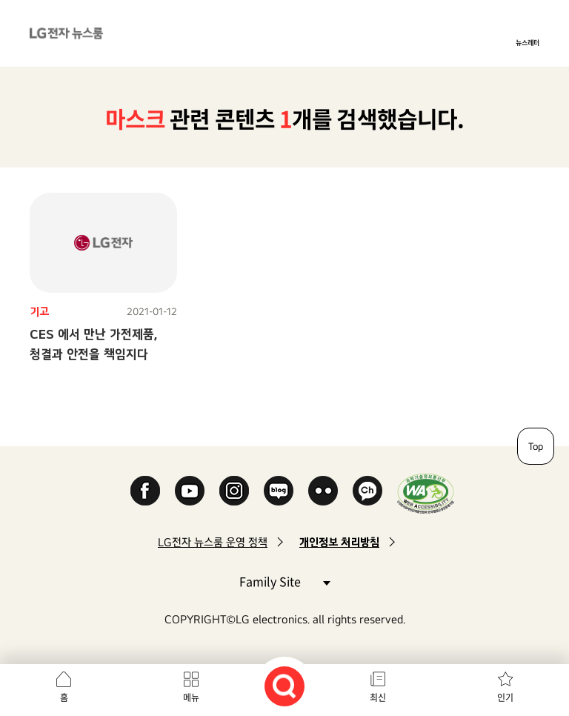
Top (535, 446)
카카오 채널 (367, 490)
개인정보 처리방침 (339, 542)
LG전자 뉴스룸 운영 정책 (212, 542)
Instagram (234, 490)
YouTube (189, 490)
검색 (284, 686)
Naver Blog (278, 490)
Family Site (284, 580)
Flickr (323, 490)
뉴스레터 (527, 42)
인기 (505, 697)
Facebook (145, 490)
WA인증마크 (425, 493)
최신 (378, 697)
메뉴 (191, 697)
